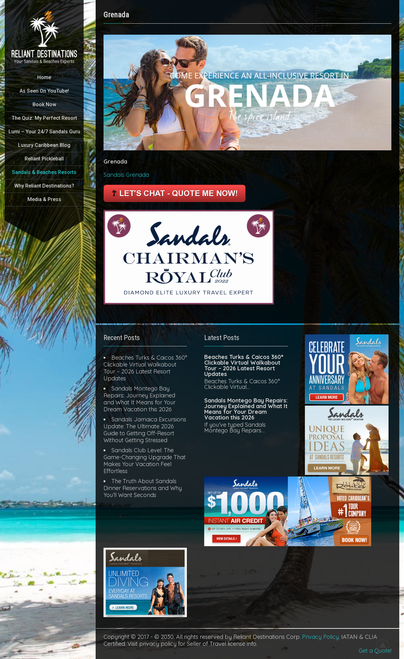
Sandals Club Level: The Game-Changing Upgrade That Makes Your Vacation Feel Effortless (145, 461)
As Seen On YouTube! (44, 91)
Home (44, 77)
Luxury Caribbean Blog (44, 145)
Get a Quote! (375, 650)
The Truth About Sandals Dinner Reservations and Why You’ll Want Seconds (143, 488)
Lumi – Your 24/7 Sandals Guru (44, 132)
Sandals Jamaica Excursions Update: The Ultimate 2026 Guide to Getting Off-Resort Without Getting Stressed (145, 430)
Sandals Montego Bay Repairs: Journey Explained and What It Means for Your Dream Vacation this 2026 (139, 399)
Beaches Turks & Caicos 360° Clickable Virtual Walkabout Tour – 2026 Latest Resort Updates (145, 368)
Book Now (44, 104)
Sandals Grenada (126, 174)
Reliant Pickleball (44, 159)
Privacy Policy (320, 636)
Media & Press (44, 199)
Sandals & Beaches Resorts (44, 172)
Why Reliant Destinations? (44, 186)
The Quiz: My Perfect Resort (44, 118)
